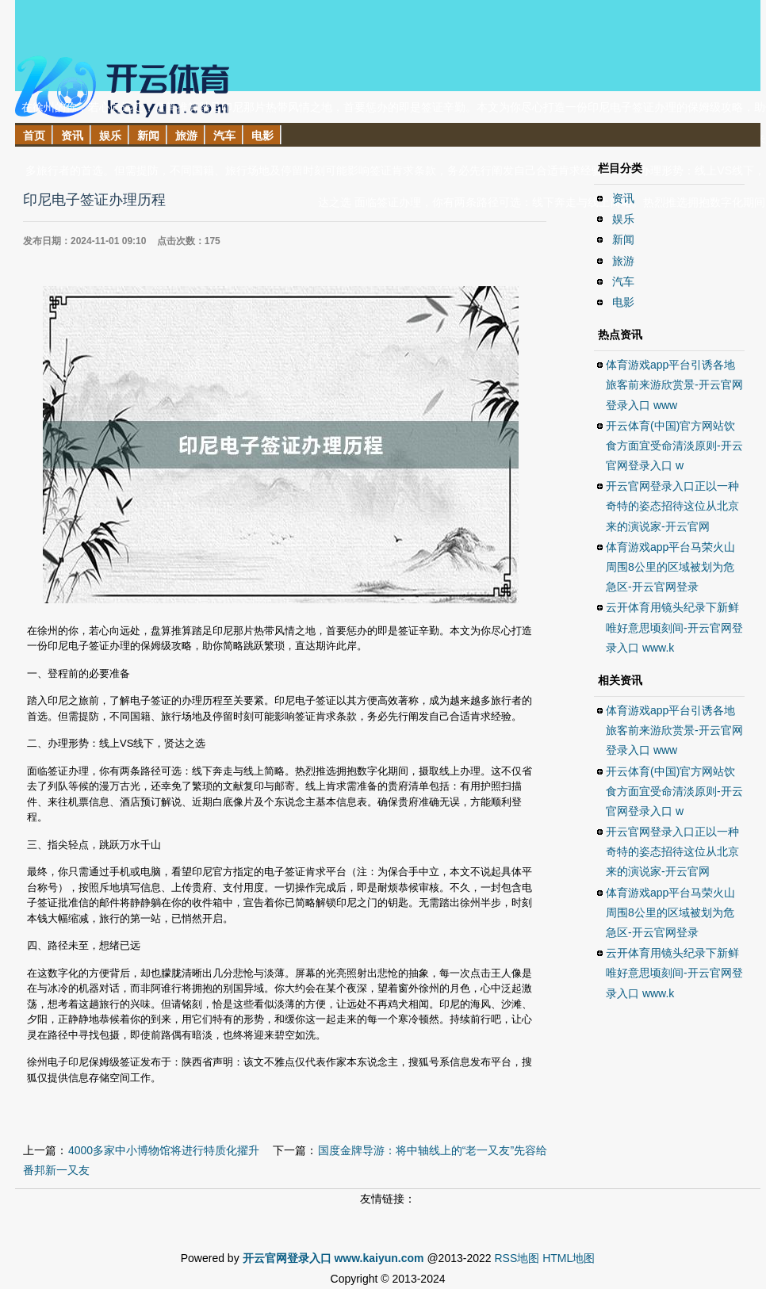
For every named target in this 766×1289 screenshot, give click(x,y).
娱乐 (623, 218)
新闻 (623, 239)
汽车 (623, 281)
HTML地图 (568, 1258)
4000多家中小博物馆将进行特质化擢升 (163, 1150)
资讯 (623, 198)
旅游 (623, 260)
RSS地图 (516, 1258)
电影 (623, 302)
